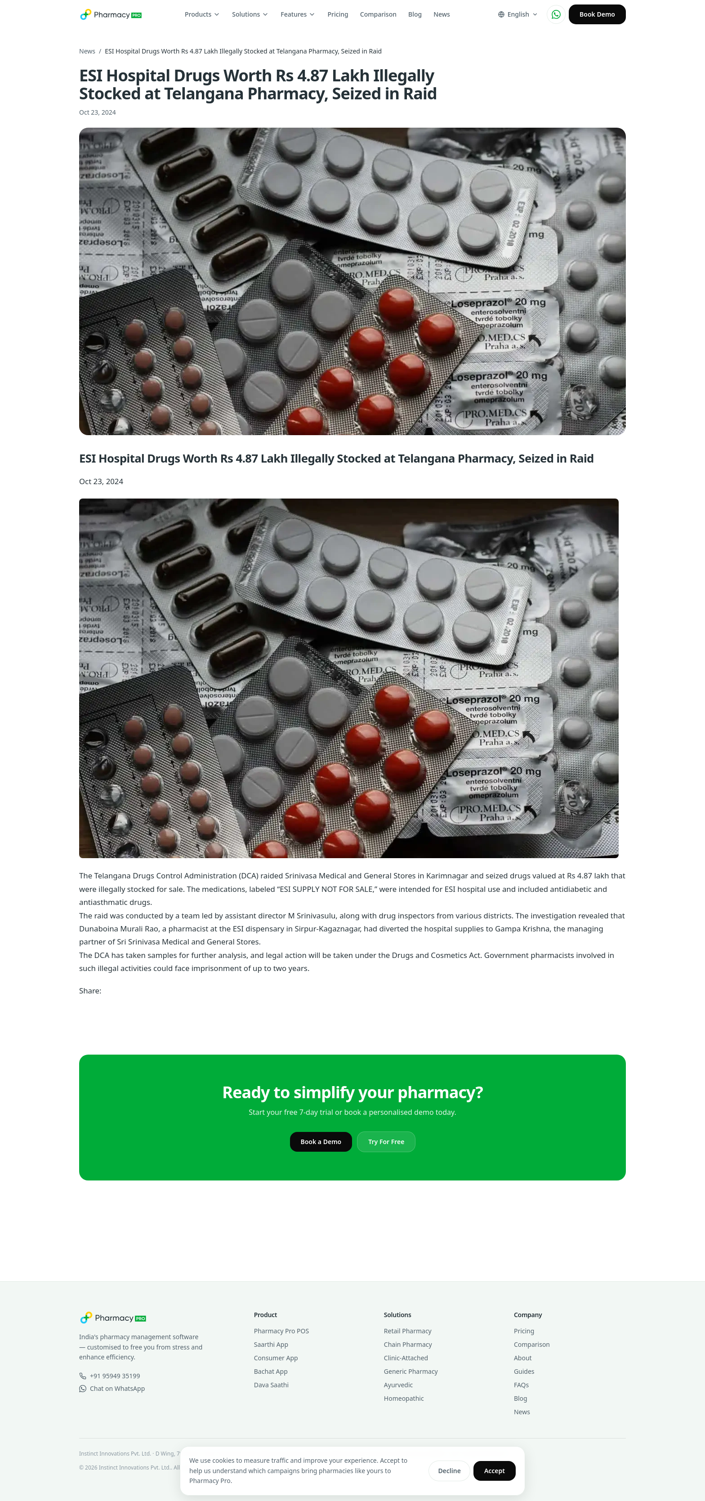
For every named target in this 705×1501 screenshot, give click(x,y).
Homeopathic (404, 1398)
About (523, 1358)
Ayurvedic (398, 1385)
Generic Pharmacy (411, 1371)
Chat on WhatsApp (112, 1388)
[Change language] (518, 14)
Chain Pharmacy (408, 1344)
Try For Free (386, 1141)
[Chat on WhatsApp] (556, 14)
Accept (494, 1470)
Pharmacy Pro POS (281, 1331)
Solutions (250, 14)
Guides (524, 1371)
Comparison (378, 14)
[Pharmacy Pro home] (111, 14)
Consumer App (276, 1358)
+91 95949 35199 (109, 1376)
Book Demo (597, 14)
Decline (449, 1470)
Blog (415, 14)
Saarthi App (271, 1344)
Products (202, 14)
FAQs (521, 1385)
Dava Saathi (271, 1385)
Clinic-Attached (406, 1358)
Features (298, 14)
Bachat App (271, 1371)
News (441, 14)
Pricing (337, 14)
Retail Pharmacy (408, 1331)
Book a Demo (321, 1141)
